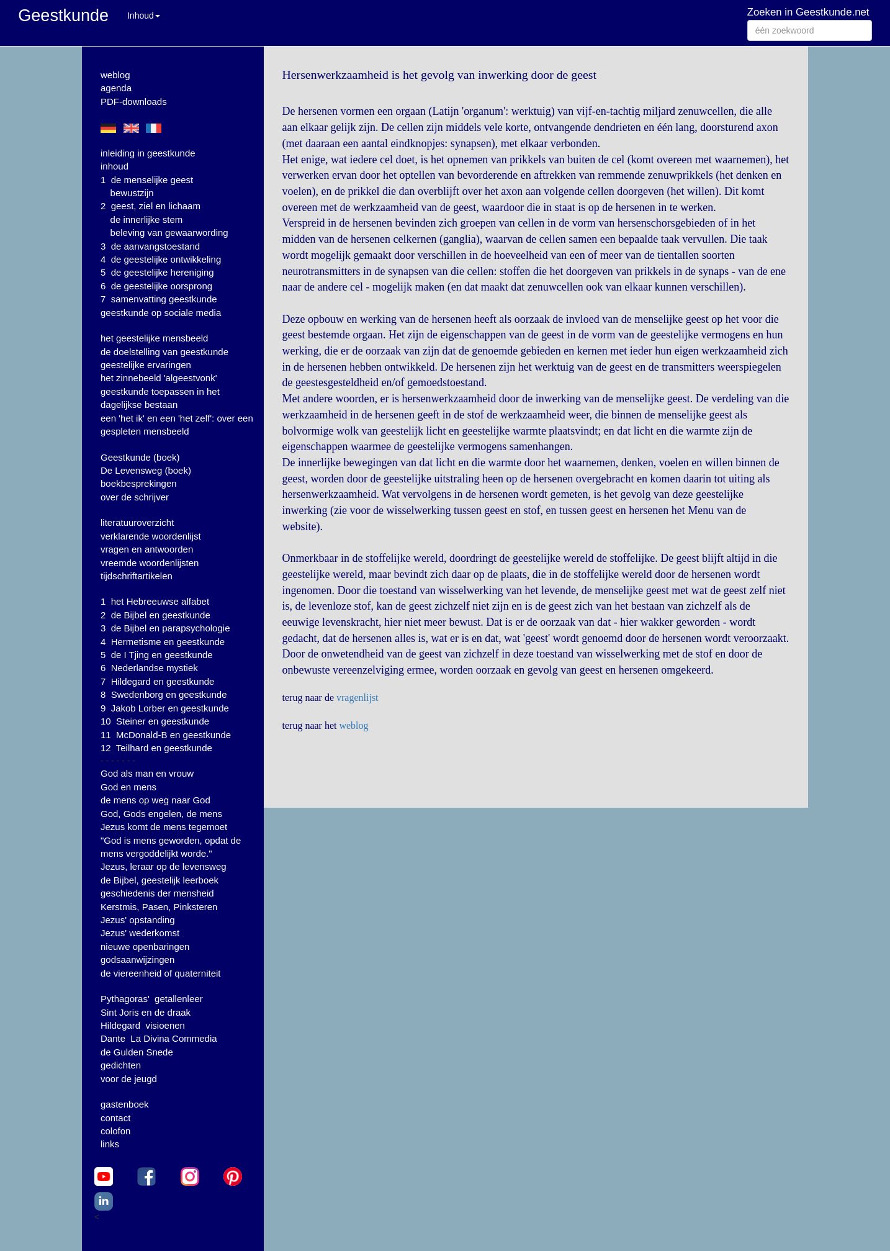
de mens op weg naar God (155, 800)
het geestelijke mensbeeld (154, 338)
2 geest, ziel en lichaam (150, 206)
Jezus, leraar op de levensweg (164, 866)
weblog (115, 75)
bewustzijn (132, 192)
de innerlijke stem (146, 219)
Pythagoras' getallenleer (152, 998)
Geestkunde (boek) (140, 457)
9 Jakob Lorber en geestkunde (165, 708)
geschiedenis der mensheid (157, 893)
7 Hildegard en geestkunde (157, 681)
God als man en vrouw (147, 773)
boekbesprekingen (139, 483)
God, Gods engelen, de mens (161, 813)
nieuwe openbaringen (145, 946)
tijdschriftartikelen (137, 576)
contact (115, 1118)
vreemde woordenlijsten (150, 563)
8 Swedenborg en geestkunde (164, 694)
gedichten (121, 1065)
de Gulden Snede (137, 1052)
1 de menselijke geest (147, 179)
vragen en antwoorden (147, 549)
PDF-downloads (134, 101)
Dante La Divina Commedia (159, 1038)
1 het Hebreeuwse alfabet (155, 601)
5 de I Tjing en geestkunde (157, 654)
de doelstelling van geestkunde (164, 351)
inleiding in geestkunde (148, 153)
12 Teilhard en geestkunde (156, 748)
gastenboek (125, 1104)
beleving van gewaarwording (169, 232)
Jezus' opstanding (138, 920)
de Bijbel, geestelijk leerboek (159, 880)
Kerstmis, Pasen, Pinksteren (159, 906)
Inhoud (143, 15)
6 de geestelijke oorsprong (156, 286)
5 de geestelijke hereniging (157, 272)
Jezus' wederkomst (140, 933)
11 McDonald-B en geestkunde (166, 734)
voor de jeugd (129, 1078)
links (110, 1144)
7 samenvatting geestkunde (159, 299)
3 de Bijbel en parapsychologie (165, 628)
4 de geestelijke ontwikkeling (161, 259)
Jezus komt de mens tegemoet (164, 826)
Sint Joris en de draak (146, 1012)
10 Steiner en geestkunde (155, 721)
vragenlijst (357, 697)
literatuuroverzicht (137, 522)
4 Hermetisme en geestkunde (163, 641)
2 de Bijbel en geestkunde (155, 615)
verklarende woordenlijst (151, 536)
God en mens (128, 787)
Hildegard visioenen (143, 1025)
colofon (115, 1131)
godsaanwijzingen (137, 959)
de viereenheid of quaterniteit (160, 973)
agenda (116, 88)
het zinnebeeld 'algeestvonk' (159, 378)
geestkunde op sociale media (161, 312)
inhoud (114, 166)
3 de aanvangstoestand (150, 246)
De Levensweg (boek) (146, 470)
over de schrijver (135, 497)
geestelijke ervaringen (146, 364)
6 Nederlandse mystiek (149, 667)
